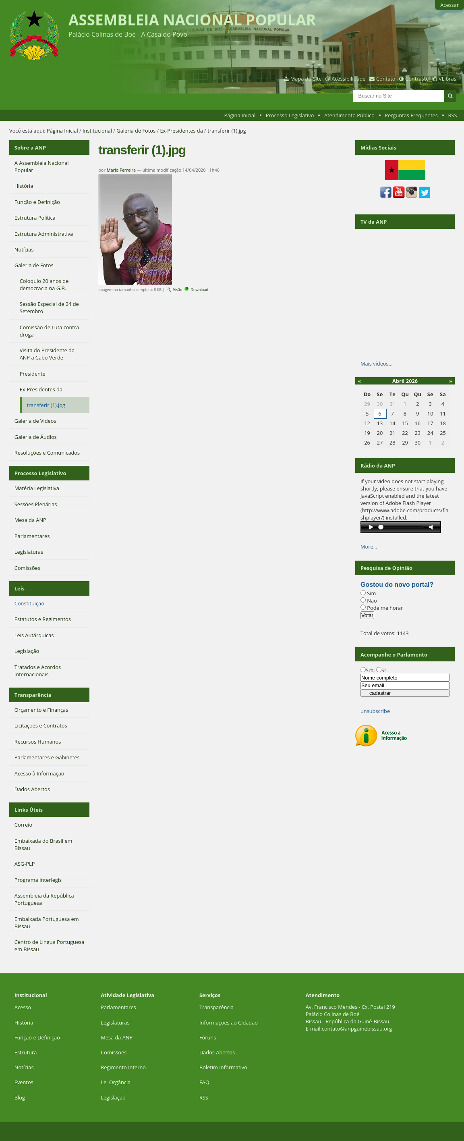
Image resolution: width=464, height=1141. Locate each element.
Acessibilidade (348, 78)
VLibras (447, 78)
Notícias (24, 1067)
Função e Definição (37, 1037)
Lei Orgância (116, 1082)
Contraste (417, 78)
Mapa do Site (306, 78)
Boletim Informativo (223, 1067)
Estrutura (25, 1052)
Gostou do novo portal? (396, 584)
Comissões (113, 1052)
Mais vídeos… (376, 363)
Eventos (23, 1082)
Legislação (114, 1097)
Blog (19, 1097)
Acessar (449, 4)
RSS (452, 115)
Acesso (22, 1007)
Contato (386, 78)
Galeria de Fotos (135, 130)
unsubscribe (375, 711)
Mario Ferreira (121, 170)
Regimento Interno (123, 1067)
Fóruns (207, 1037)
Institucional (97, 130)
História (23, 1022)
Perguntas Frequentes (411, 115)
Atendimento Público (349, 115)
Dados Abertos (217, 1052)
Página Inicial (240, 115)
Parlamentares (118, 1007)
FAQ (204, 1082)
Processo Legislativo (290, 115)
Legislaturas (115, 1022)
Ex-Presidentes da (181, 130)
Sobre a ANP (30, 147)
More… (368, 546)
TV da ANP (373, 221)
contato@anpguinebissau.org (357, 1028)
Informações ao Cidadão (228, 1022)
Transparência (33, 694)
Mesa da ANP (117, 1037)
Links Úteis (28, 809)
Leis (19, 588)
